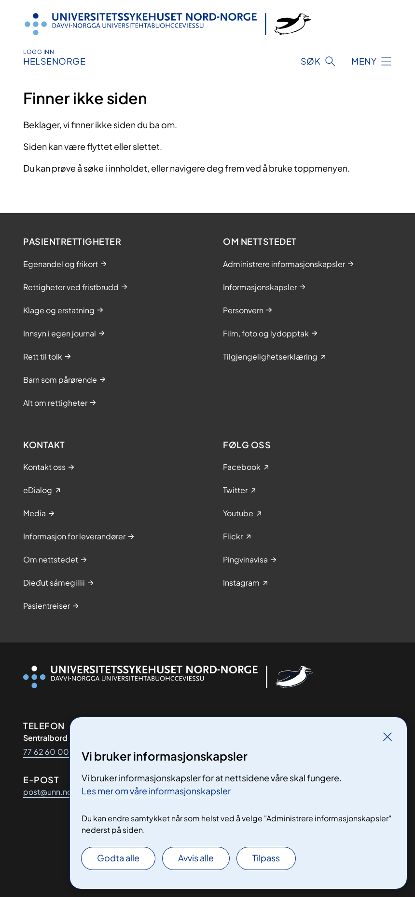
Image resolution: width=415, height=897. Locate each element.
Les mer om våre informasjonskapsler (156, 790)
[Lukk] (387, 736)
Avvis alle (196, 857)
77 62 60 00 (46, 752)
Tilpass (266, 857)
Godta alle (118, 857)
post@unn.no (47, 792)
